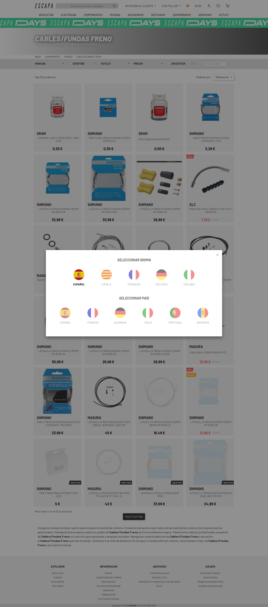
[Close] (217, 255)
